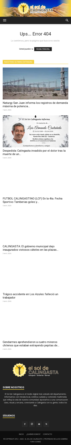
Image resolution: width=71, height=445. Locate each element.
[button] (4, 20)
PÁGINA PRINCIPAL (43, 49)
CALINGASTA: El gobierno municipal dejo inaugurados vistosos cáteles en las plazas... (31, 248)
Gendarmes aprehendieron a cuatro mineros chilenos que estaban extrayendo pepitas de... (31, 343)
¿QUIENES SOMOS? (33, 434)
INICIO (21, 434)
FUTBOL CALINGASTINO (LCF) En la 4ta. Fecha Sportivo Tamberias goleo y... (32, 200)
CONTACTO (47, 434)
